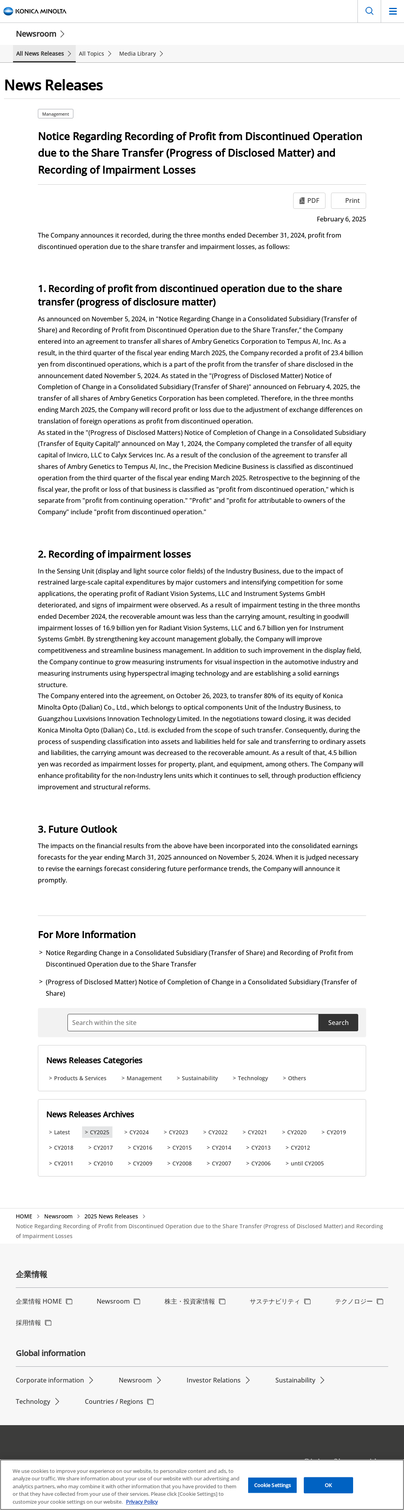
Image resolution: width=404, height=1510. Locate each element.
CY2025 (99, 1132)
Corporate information (50, 1380)
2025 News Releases (111, 1216)
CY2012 (300, 1147)
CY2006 (261, 1163)
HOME (24, 1216)
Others (297, 1078)
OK (328, 1489)
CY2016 (142, 1147)
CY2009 (142, 1163)
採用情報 (28, 1322)
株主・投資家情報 (190, 1301)
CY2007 (221, 1163)
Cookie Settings (272, 1489)
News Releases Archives (90, 1114)
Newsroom (36, 33)
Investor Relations (214, 1380)
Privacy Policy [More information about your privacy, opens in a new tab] (142, 1506)
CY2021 (257, 1132)
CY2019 (336, 1132)
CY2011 (63, 1163)
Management (55, 114)
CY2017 (103, 1147)
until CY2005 (307, 1163)
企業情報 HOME (39, 1301)
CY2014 (221, 1147)
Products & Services (80, 1078)
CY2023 (178, 1132)
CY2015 (182, 1147)
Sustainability (200, 1078)
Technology (253, 1078)
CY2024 (139, 1132)
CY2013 (261, 1147)
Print (352, 200)
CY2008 (182, 1163)
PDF (313, 200)
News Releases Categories (94, 1060)
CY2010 (103, 1163)
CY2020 (297, 1132)
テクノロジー (354, 1301)
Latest (62, 1132)
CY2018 (63, 1147)
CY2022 (218, 1132)
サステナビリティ (275, 1301)
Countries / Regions (114, 1401)
